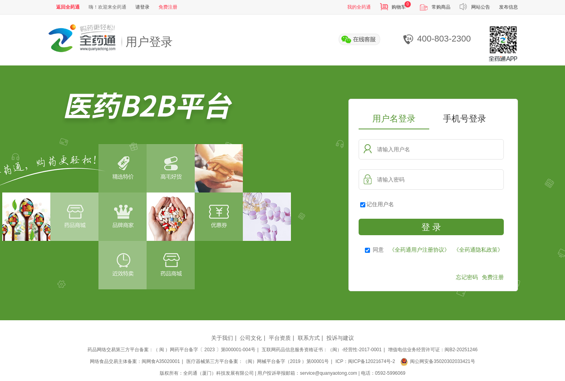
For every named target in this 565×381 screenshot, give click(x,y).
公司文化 (251, 338)
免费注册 (168, 7)
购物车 (399, 7)
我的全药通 (359, 7)
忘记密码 (467, 277)
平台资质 (280, 338)
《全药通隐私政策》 (478, 250)
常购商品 (441, 7)
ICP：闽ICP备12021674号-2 (365, 361)
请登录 (142, 7)
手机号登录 (464, 118)
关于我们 (222, 338)
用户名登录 (394, 118)
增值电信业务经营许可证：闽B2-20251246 (433, 349)
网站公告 (480, 7)
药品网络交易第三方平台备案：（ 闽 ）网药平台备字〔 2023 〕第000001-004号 (171, 349)
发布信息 (508, 7)
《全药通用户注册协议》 (419, 250)
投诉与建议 (340, 338)
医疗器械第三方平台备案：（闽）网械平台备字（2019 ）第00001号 (257, 361)
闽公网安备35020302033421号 (437, 361)
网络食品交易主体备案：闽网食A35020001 (135, 361)
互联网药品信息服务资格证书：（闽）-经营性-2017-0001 (321, 349)
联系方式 (309, 338)
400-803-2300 (437, 39)
